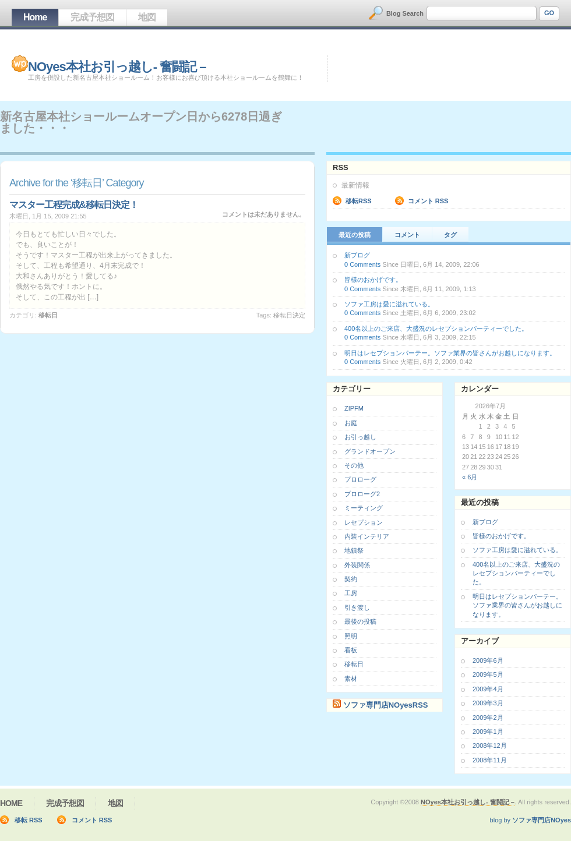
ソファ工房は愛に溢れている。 (389, 304)
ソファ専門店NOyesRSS (385, 705)
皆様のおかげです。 (373, 279)
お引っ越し (360, 436)
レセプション (363, 522)
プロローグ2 (362, 493)
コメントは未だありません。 (263, 214)
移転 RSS (29, 820)
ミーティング (363, 507)
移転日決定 (289, 315)
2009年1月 (488, 731)
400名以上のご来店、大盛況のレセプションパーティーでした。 (436, 328)
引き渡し (357, 607)
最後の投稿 (360, 621)
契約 (350, 578)
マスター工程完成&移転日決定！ (73, 205)
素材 (350, 678)
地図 (147, 17)
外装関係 (357, 564)
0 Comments (362, 264)
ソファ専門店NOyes (541, 820)
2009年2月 (488, 717)
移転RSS (359, 200)
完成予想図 (92, 17)
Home (35, 17)
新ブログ (357, 255)
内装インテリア (366, 536)
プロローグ (360, 479)
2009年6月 (488, 660)
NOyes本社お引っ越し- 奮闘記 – (117, 66)
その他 (354, 465)
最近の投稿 (355, 234)
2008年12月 (490, 745)
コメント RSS (428, 200)
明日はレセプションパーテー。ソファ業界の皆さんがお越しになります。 (450, 352)
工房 (350, 592)
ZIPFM (354, 408)
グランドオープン (370, 451)
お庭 (350, 422)
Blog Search (405, 13)
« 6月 (469, 476)
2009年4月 (488, 688)
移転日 (48, 315)
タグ (450, 234)
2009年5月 (488, 674)
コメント (407, 234)
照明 (350, 635)
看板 (350, 649)
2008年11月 (490, 760)
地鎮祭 (354, 550)
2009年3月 (488, 702)
